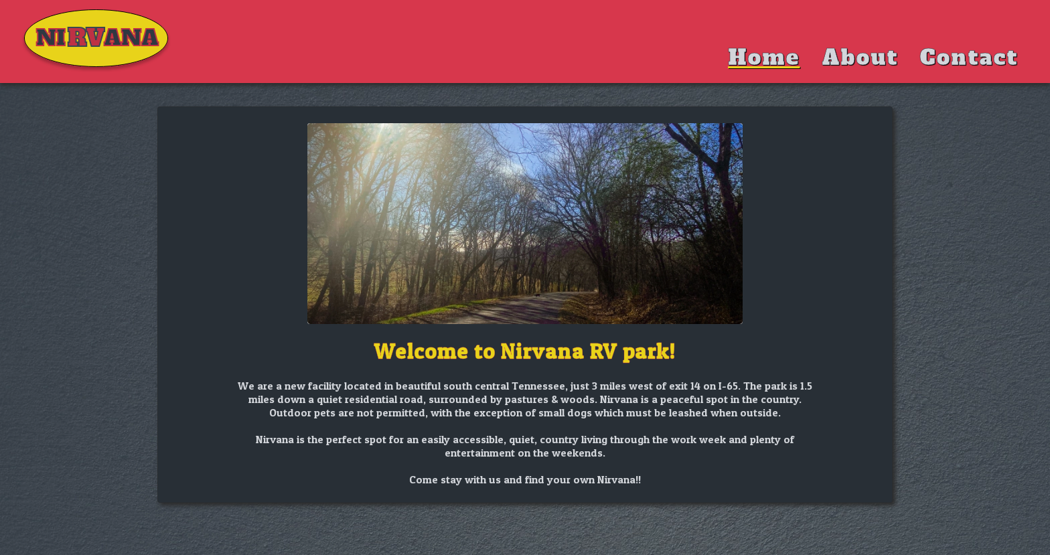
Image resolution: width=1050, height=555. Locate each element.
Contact (968, 57)
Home (764, 57)
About (860, 57)
